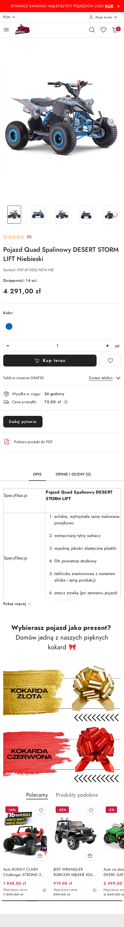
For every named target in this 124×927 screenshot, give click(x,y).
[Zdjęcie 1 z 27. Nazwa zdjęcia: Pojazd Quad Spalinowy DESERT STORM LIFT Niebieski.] (14, 215)
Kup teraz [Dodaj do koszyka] (49, 361)
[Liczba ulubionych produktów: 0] (103, 30)
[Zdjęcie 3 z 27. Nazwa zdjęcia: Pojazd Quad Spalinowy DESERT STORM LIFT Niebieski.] (62, 215)
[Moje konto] (103, 17)
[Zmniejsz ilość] (7, 346)
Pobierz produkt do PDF (28, 442)
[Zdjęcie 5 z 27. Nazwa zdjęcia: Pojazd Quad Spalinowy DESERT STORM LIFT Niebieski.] (110, 215)
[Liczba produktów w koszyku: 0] (115, 30)
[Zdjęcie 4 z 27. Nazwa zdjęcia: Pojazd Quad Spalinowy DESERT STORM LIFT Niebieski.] (86, 215)
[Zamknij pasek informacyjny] (118, 6)
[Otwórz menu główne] (6, 29)
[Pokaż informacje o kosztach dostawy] (66, 402)
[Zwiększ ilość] (107, 346)
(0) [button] (29, 237)
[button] (112, 121)
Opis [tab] (37, 474)
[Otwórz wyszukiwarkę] (92, 30)
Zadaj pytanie (23, 421)
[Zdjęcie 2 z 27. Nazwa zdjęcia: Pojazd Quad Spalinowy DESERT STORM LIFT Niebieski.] (38, 215)
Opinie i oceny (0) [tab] (73, 474)
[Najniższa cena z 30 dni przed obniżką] (94, 890)
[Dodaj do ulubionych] (110, 360)
